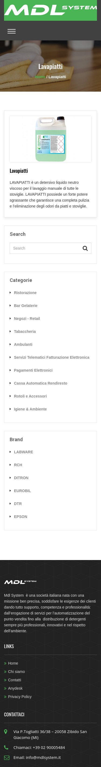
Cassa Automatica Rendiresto (40, 383)
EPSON (20, 516)
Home (41, 77)
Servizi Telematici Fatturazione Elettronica (51, 357)
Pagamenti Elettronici (33, 370)
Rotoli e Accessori (30, 396)
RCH (18, 465)
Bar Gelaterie (25, 305)
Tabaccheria (25, 331)
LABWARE (23, 452)
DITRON (21, 478)
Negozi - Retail (27, 318)
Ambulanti (23, 344)
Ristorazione (25, 293)
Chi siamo (16, 671)
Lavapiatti (19, 170)
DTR (18, 504)
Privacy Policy (20, 697)
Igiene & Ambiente (30, 409)
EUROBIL (22, 491)
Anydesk (15, 688)
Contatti (14, 680)
